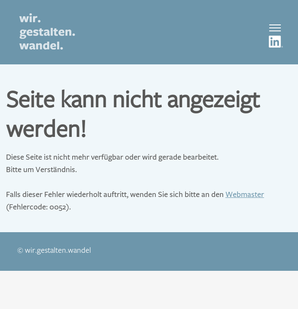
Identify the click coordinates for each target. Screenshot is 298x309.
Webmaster (244, 194)
